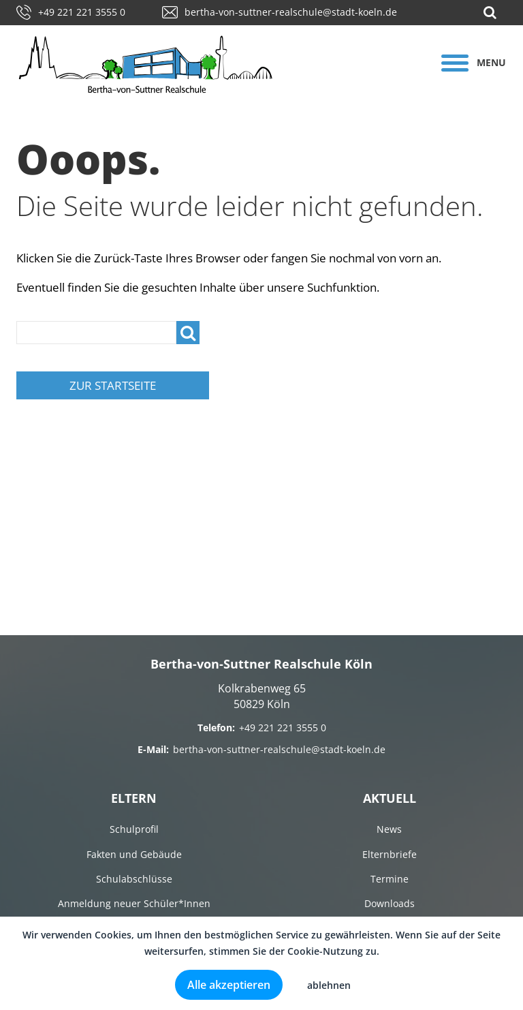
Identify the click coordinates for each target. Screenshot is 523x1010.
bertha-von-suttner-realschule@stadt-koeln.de (279, 11)
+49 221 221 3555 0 (70, 11)
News (389, 829)
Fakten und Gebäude (134, 854)
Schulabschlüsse (134, 878)
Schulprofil (134, 829)
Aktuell (389, 798)
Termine (389, 878)
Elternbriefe (389, 854)
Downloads (389, 903)
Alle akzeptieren (228, 984)
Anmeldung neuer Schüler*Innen (134, 903)
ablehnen (329, 985)
